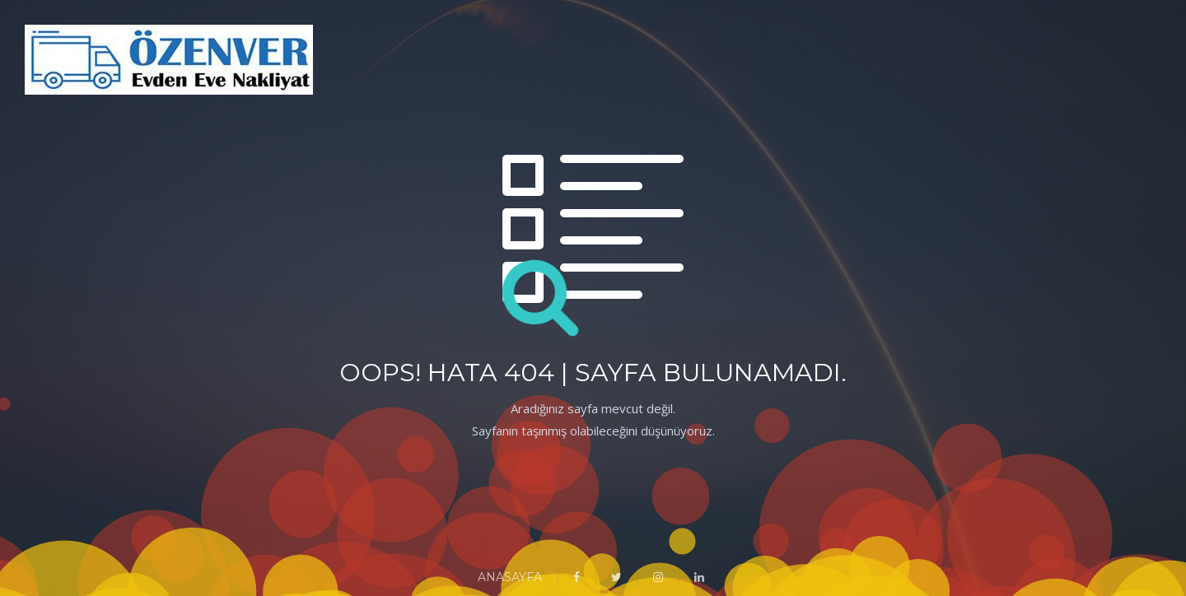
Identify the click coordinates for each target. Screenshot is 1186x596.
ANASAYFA (510, 577)
